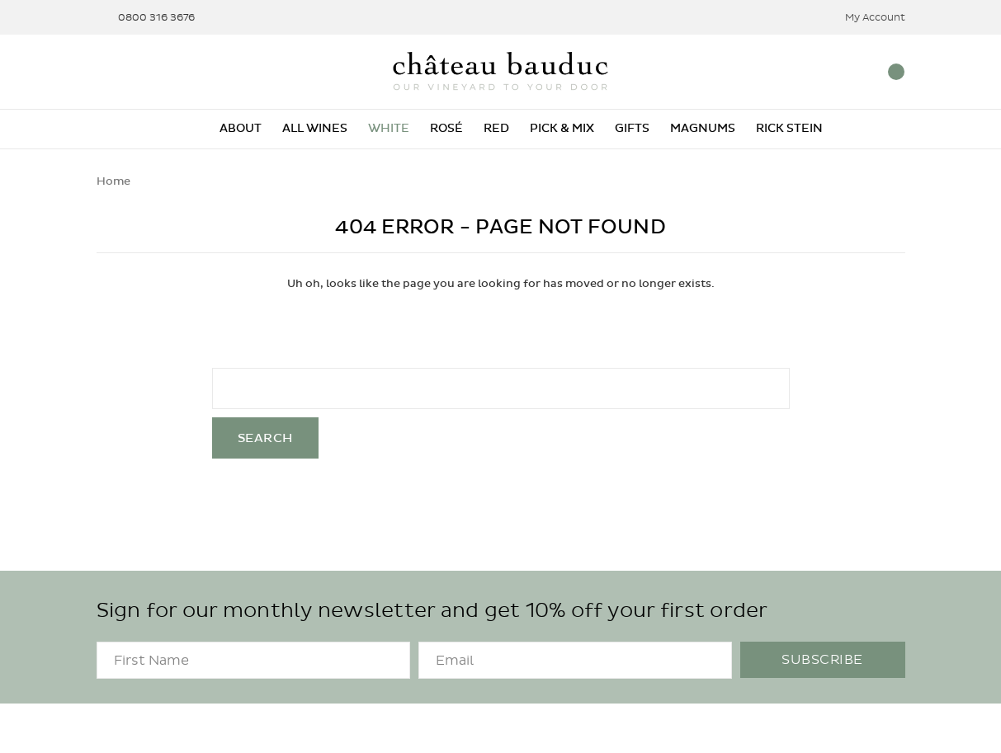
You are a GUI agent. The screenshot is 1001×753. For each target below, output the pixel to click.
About (241, 128)
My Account (864, 18)
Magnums (702, 128)
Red (496, 128)
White (388, 128)
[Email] (575, 660)
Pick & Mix (562, 128)
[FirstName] (253, 660)
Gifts (632, 128)
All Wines (314, 128)
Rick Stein (789, 128)
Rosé (446, 128)
